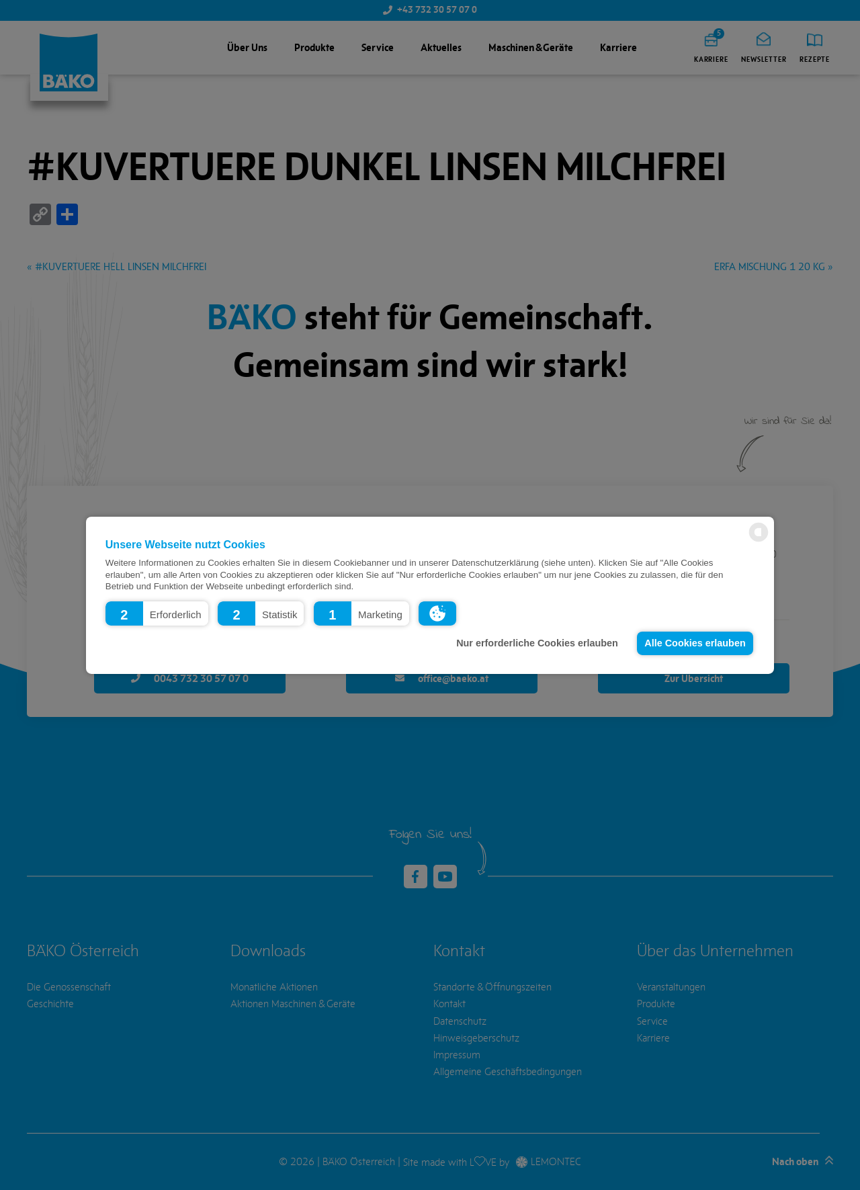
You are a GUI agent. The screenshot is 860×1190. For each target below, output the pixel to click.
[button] (156, 613)
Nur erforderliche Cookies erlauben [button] (537, 643)
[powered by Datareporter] (758, 540)
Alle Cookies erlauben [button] (694, 643)
